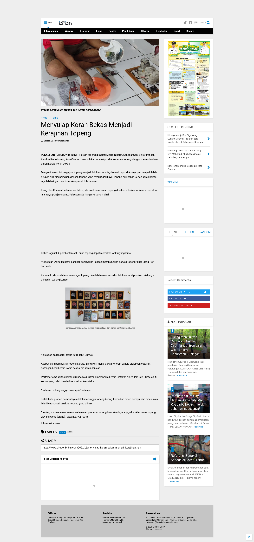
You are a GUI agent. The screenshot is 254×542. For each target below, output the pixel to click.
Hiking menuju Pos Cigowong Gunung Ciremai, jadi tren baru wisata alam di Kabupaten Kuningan (186, 345)
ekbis (55, 117)
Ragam (190, 31)
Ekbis (99, 31)
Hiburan (145, 31)
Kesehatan (161, 31)
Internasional (51, 31)
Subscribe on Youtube (182, 305)
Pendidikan (128, 31)
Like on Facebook (189, 299)
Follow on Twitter (189, 292)
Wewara (69, 31)
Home (44, 117)
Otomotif (85, 31)
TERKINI (173, 182)
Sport (177, 31)
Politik (112, 31)
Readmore (182, 376)
